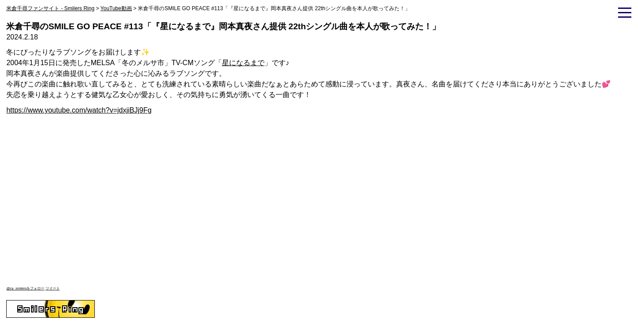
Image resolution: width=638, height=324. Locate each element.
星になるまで (243, 62)
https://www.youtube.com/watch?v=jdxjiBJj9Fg (79, 110)
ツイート (53, 288)
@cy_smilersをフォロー (25, 288)
